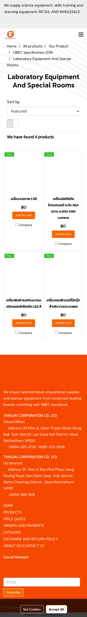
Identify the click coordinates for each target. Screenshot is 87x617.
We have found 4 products (30, 137)
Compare (25, 225)
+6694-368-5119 (21, 494)
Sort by (15, 102)
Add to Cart (24, 215)
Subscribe (13, 592)
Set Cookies (32, 609)
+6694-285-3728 (22, 447)
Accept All (56, 609)
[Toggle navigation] (81, 35)
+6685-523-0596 (51, 447)
